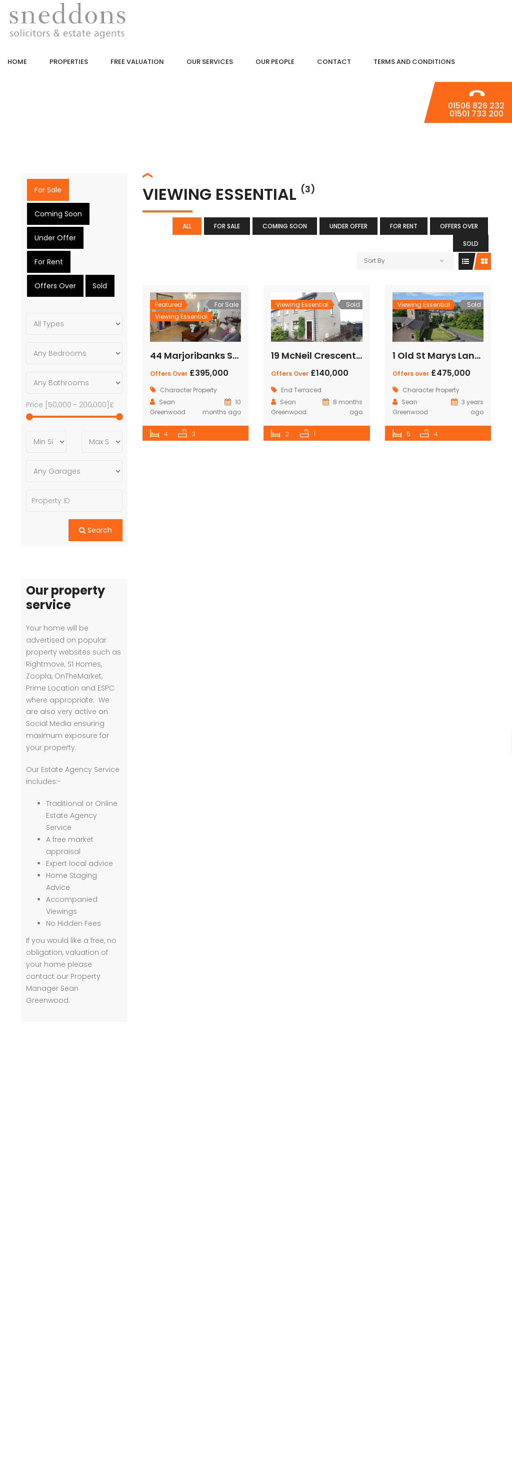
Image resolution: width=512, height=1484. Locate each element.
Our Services (466, 1407)
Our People (470, 1429)
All (187, 226)
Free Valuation (462, 1385)
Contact (473, 1451)
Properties (470, 1363)
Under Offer (349, 226)
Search (95, 506)
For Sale (227, 226)
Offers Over (459, 226)
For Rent (404, 226)
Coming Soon (284, 226)
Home (481, 1341)
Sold (470, 243)
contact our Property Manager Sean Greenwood (63, 964)
